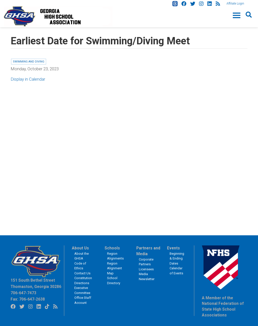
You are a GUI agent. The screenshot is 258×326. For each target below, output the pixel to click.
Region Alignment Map (114, 268)
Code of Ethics (80, 266)
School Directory (113, 280)
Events (173, 248)
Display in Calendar (28, 79)
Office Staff (82, 298)
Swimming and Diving (28, 61)
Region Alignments (115, 256)
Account (80, 303)
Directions (81, 283)
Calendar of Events (176, 270)
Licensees (146, 269)
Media (143, 274)
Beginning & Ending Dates (177, 258)
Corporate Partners (146, 261)
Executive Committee (82, 290)
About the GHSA (81, 256)
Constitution (83, 278)
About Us (80, 248)
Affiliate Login (235, 3)
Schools (112, 248)
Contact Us (82, 273)
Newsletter (146, 279)
